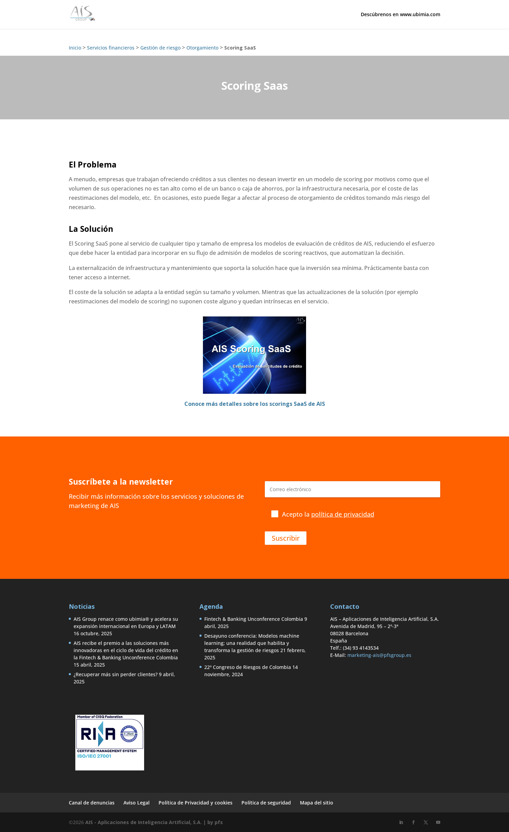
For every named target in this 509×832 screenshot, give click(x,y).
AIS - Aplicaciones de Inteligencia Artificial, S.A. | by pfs (154, 822)
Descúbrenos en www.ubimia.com (400, 15)
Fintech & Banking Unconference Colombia (253, 619)
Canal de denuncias (92, 802)
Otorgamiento (202, 47)
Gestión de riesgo (160, 47)
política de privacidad (342, 514)
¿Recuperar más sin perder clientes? (116, 674)
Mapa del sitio (316, 802)
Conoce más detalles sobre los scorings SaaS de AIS (254, 404)
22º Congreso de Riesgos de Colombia (247, 667)
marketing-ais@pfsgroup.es (379, 655)
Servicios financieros (110, 47)
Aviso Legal (136, 802)
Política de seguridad (266, 802)
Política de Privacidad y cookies (195, 802)
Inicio (75, 47)
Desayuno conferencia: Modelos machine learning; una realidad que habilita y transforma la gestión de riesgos (251, 643)
